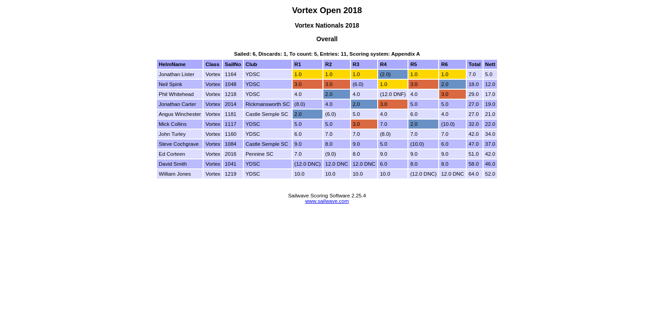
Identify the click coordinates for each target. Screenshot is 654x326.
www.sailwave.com (327, 201)
